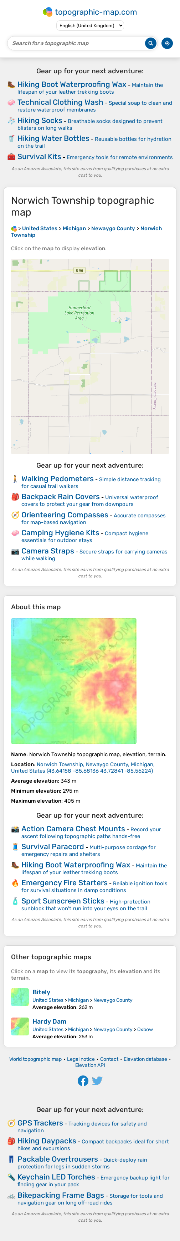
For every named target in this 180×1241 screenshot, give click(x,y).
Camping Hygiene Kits (60, 532)
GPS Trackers (40, 1122)
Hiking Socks (39, 120)
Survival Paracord (52, 846)
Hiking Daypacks (46, 1140)
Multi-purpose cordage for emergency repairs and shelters (88, 850)
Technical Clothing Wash (60, 102)
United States (47, 1000)
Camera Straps (47, 550)
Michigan (78, 1000)
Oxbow (145, 1029)
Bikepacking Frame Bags (60, 1195)
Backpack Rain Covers (60, 496)
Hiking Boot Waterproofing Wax (72, 84)
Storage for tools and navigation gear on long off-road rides (90, 1199)
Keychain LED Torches (56, 1176)
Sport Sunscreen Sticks (62, 900)
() (83, 767)
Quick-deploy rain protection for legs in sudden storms (82, 1163)
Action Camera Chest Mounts (73, 828)
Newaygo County (113, 1000)
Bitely (41, 992)
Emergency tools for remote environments (120, 157)
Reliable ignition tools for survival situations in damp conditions (94, 886)
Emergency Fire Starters (64, 882)
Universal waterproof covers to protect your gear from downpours (89, 500)
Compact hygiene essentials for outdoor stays (84, 536)
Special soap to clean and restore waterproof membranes (94, 106)
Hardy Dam (49, 1021)
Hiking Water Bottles (53, 138)
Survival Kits (39, 156)
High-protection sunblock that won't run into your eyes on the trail (85, 905)
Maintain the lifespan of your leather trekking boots (90, 88)
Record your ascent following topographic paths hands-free (91, 832)
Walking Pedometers (57, 478)
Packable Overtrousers (57, 1158)
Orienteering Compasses (64, 514)
